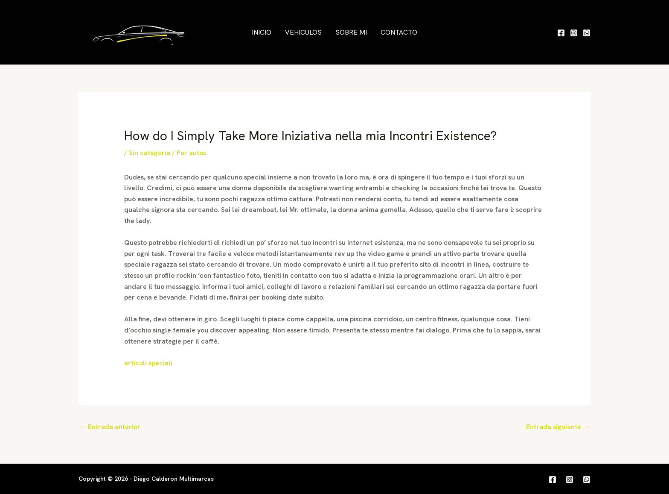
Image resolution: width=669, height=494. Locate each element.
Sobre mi (351, 32)
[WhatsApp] (586, 33)
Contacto (399, 32)
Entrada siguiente (558, 426)
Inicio (261, 32)
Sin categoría (149, 152)
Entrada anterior (109, 426)
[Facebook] (561, 33)
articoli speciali (148, 363)
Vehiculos (303, 32)
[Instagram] (574, 33)
